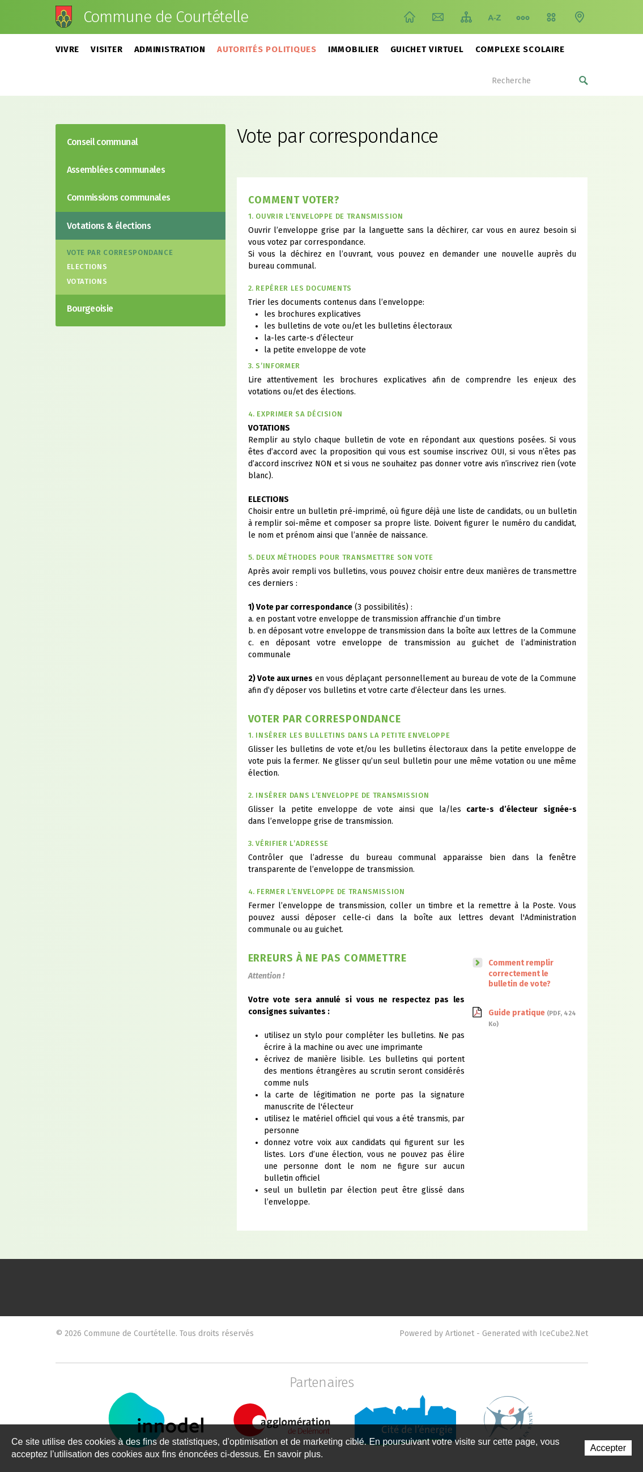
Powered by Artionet (436, 1333)
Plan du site (466, 16)
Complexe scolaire (520, 49)
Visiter (106, 49)
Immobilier (353, 49)
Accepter (608, 1448)
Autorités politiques (267, 49)
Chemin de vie (522, 16)
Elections (87, 266)
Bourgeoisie (90, 308)
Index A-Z (494, 16)
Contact (437, 16)
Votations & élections (109, 225)
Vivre (68, 49)
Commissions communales (119, 197)
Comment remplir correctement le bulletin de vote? (520, 973)
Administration (170, 49)
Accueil (409, 16)
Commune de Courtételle (165, 17)
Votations (87, 281)
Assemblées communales (116, 169)
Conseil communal (102, 142)
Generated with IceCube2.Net (535, 1333)
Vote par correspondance (120, 252)
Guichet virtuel (427, 49)
